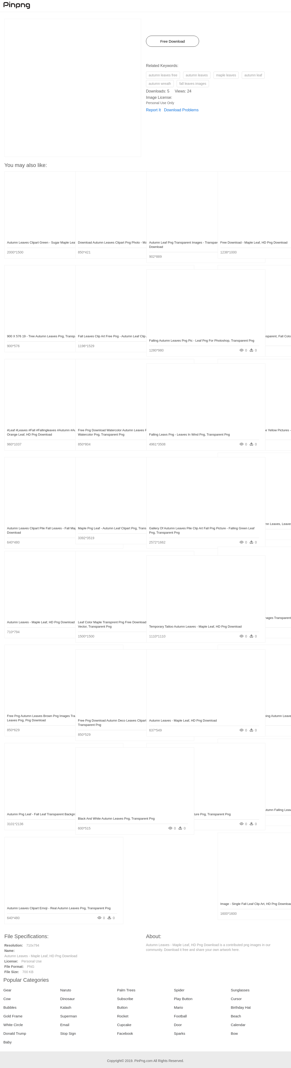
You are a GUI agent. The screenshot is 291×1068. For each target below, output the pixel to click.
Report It (153, 110)
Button (122, 1007)
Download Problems (181, 110)
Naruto (65, 990)
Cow (7, 999)
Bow (234, 1033)
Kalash (65, 1007)
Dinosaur (67, 999)
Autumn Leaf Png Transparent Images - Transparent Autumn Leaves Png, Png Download (176, 247)
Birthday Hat (241, 1007)
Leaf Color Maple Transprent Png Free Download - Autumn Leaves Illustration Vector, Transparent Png (105, 626)
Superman (68, 1016)
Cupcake (124, 1025)
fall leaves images (192, 84)
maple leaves (226, 75)
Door (178, 1025)
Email (64, 1025)
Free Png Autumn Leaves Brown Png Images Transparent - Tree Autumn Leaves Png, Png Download (38, 720)
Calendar (238, 1025)
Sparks (179, 1033)
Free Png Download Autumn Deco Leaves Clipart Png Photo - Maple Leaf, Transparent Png (108, 725)
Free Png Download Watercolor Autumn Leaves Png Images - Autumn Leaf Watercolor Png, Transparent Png (105, 434)
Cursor (236, 999)
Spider (179, 990)
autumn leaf (253, 75)
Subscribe (125, 999)
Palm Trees (126, 990)
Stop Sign (68, 1033)
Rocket (122, 1016)
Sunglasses (240, 990)
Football (180, 1016)
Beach (236, 1016)
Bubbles (9, 1007)
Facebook (125, 1033)
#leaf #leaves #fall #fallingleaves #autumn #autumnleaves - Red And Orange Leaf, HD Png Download (38, 434)
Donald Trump (14, 1033)
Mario (178, 1007)
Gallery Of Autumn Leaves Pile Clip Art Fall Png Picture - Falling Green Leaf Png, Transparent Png (179, 532)
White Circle (13, 1025)
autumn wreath (160, 84)
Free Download (172, 41)
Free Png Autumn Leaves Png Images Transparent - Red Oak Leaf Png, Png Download (246, 622)
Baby (7, 1042)
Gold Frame (12, 1016)
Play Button (183, 999)
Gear (7, 990)
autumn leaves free (163, 75)
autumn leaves (197, 75)
